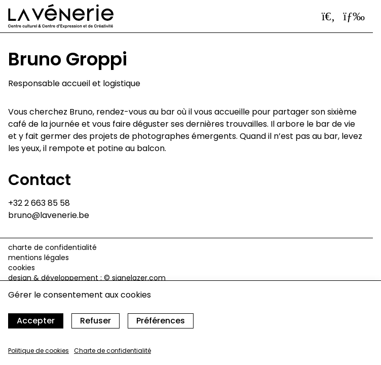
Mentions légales (38, 257)
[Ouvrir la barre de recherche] (328, 16)
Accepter (36, 320)
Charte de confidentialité (112, 350)
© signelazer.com (135, 278)
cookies (21, 268)
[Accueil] (60, 16)
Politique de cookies (38, 350)
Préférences (160, 320)
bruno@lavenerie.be (48, 215)
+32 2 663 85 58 (39, 203)
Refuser (95, 320)
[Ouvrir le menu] (354, 16)
